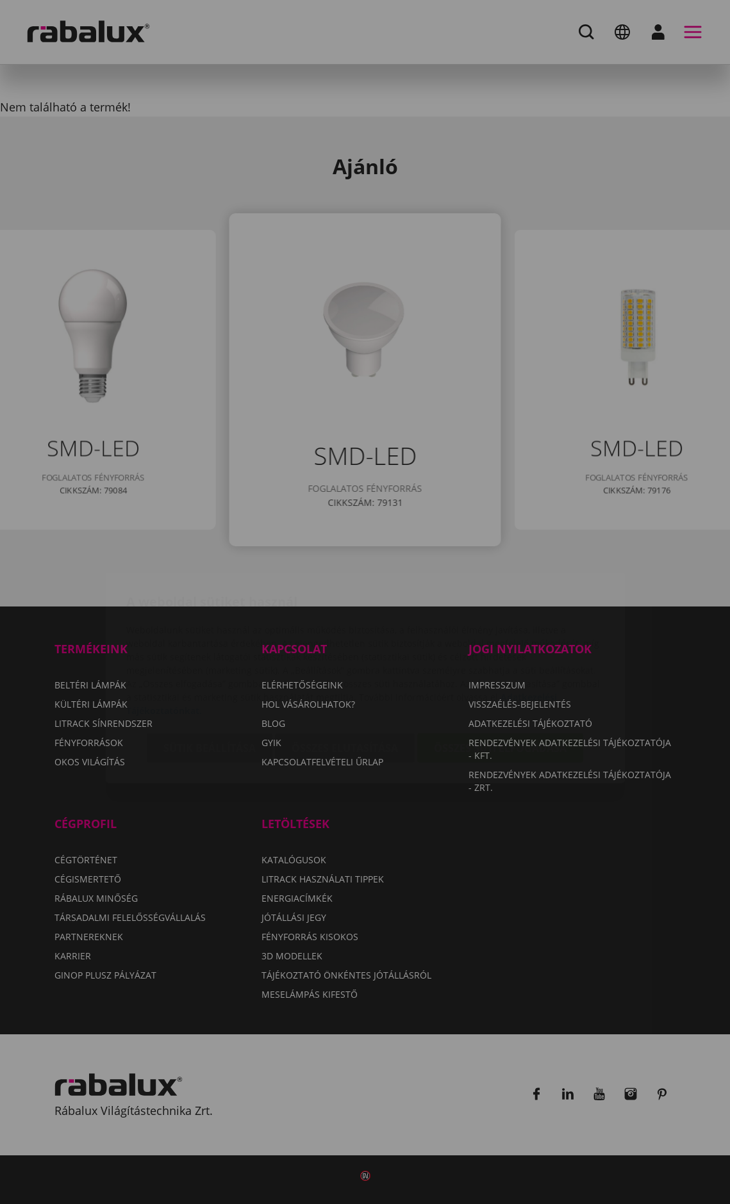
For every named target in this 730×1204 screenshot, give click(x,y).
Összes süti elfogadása (500, 674)
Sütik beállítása (209, 674)
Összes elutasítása (345, 674)
